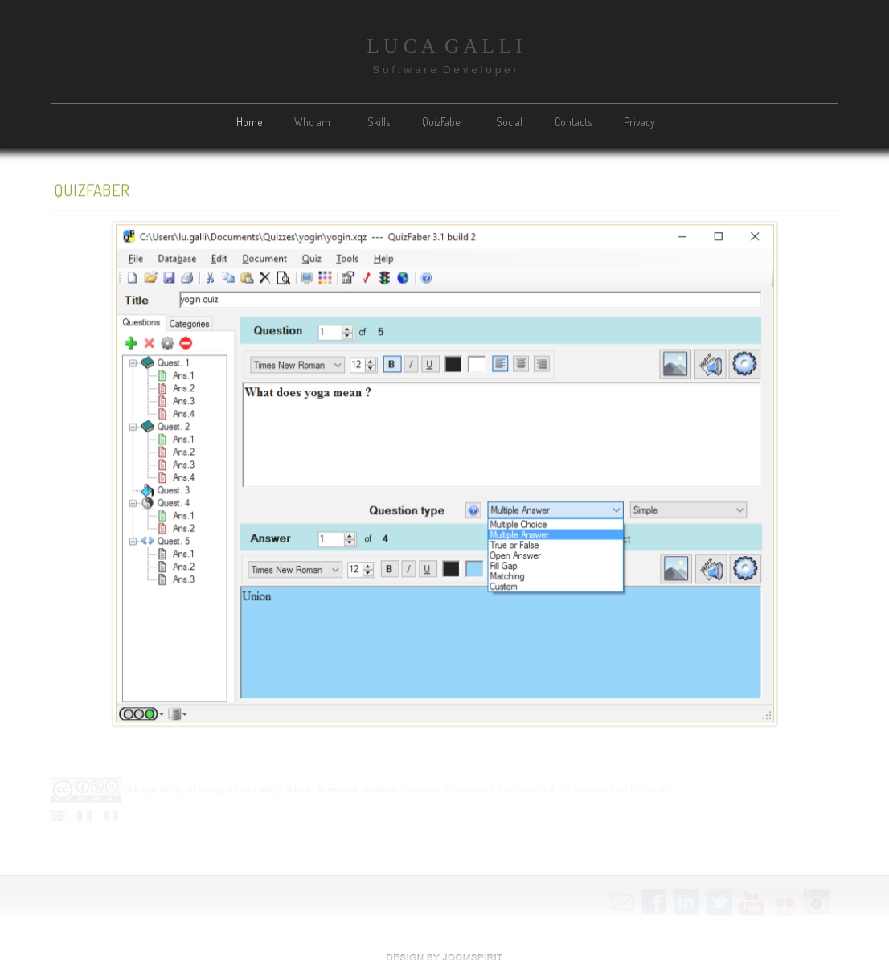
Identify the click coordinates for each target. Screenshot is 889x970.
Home (249, 122)
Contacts (573, 122)
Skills (378, 122)
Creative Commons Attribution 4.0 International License (533, 789)
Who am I (314, 122)
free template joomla (444, 957)
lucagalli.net (227, 789)
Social (509, 122)
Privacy (639, 122)
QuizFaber (443, 122)
